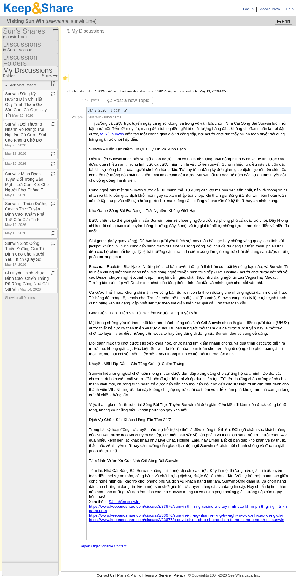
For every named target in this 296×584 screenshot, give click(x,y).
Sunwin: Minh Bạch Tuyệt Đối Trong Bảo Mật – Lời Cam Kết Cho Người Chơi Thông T (27, 184)
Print (283, 21)
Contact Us (105, 575)
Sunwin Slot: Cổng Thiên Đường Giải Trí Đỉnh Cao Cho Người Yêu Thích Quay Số (24, 253)
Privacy (179, 575)
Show (50, 75)
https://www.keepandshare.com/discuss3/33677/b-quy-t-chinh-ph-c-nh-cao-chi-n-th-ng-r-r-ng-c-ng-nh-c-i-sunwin (186, 520)
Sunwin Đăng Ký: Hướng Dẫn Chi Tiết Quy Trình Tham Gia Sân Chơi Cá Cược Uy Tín (26, 104)
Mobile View (269, 9)
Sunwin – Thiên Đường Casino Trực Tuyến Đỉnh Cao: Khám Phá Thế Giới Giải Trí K (26, 213)
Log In (248, 9)
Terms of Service (157, 575)
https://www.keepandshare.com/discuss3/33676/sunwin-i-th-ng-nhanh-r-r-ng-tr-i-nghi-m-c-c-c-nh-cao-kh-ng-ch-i (186, 515)
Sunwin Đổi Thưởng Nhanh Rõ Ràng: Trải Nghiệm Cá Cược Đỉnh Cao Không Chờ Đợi (26, 134)
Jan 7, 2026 (107, 110)
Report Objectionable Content (102, 546)
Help (290, 9)
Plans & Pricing (129, 575)
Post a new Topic (128, 100)
